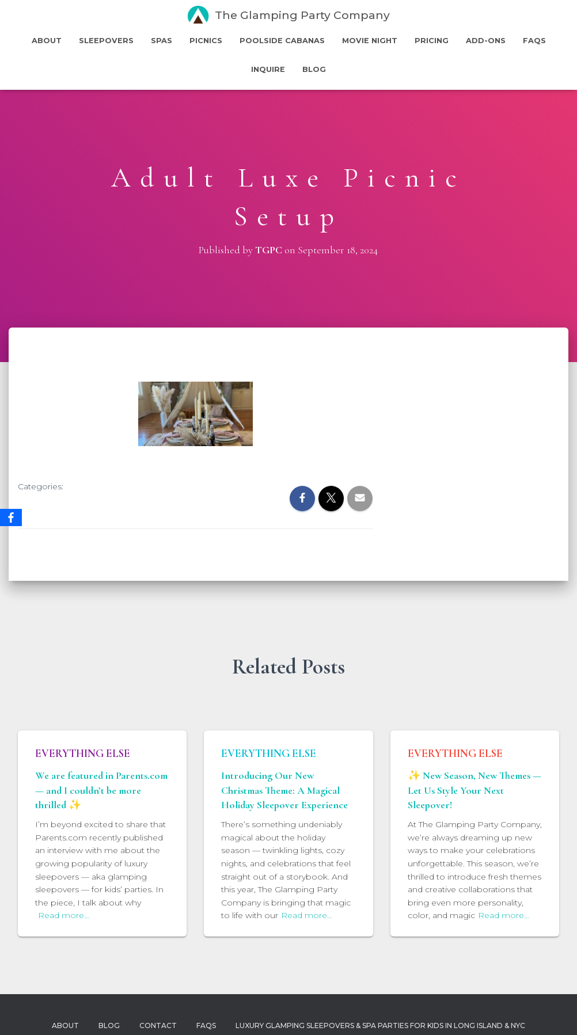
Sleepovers (106, 40)
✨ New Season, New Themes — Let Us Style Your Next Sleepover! (474, 790)
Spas (161, 40)
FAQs (534, 40)
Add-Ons (486, 40)
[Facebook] (11, 517)
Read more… (63, 915)
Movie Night (369, 40)
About (47, 40)
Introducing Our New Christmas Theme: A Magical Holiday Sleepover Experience (284, 790)
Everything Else (82, 753)
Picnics (205, 40)
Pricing (432, 40)
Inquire (268, 69)
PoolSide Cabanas (282, 40)
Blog (314, 69)
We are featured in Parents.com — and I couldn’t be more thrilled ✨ (101, 790)
